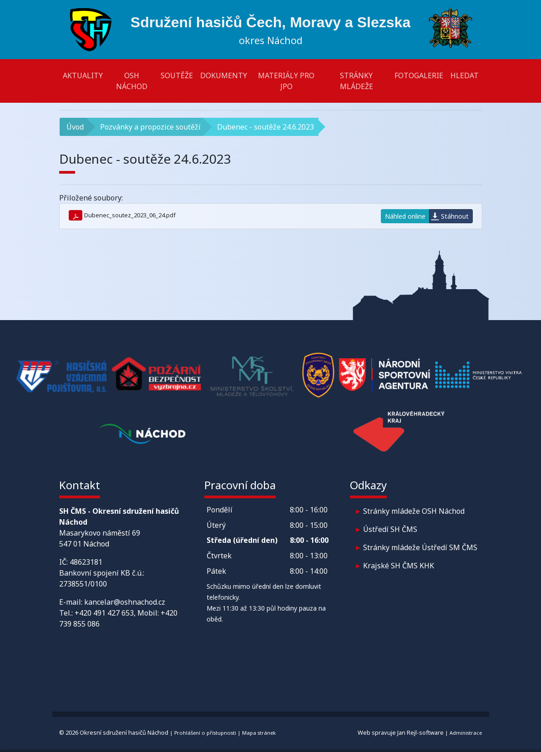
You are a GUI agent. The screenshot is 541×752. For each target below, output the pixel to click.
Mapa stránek (259, 732)
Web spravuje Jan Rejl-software (401, 732)
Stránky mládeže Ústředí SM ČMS (420, 547)
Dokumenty (223, 75)
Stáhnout (455, 216)
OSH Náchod (131, 80)
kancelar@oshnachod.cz (124, 602)
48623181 (86, 562)
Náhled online (405, 216)
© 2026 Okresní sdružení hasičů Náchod (113, 732)
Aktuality (83, 75)
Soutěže (177, 75)
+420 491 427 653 (104, 613)
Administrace (466, 732)
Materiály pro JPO (286, 80)
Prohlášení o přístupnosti (205, 732)
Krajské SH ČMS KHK (398, 566)
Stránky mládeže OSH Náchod (414, 511)
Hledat (464, 75)
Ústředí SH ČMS (390, 529)
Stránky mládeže (356, 80)
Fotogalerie (418, 75)
